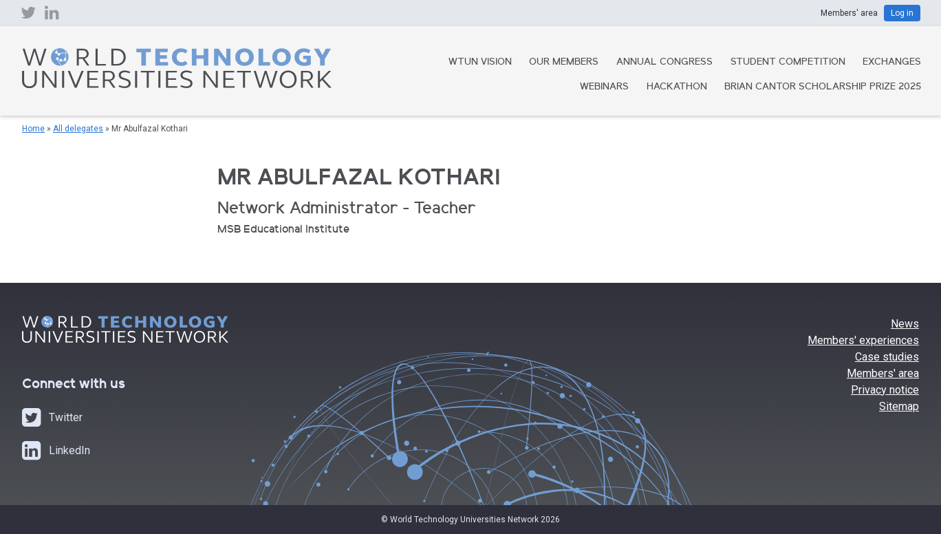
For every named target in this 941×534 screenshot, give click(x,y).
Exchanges (892, 62)
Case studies (887, 356)
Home (33, 129)
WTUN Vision (480, 62)
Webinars (604, 87)
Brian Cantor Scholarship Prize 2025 (822, 87)
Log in (902, 13)
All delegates (78, 129)
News (905, 323)
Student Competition (788, 62)
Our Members (563, 62)
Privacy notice (885, 389)
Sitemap (899, 406)
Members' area (883, 373)
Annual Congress (664, 62)
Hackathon (677, 87)
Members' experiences (863, 340)
